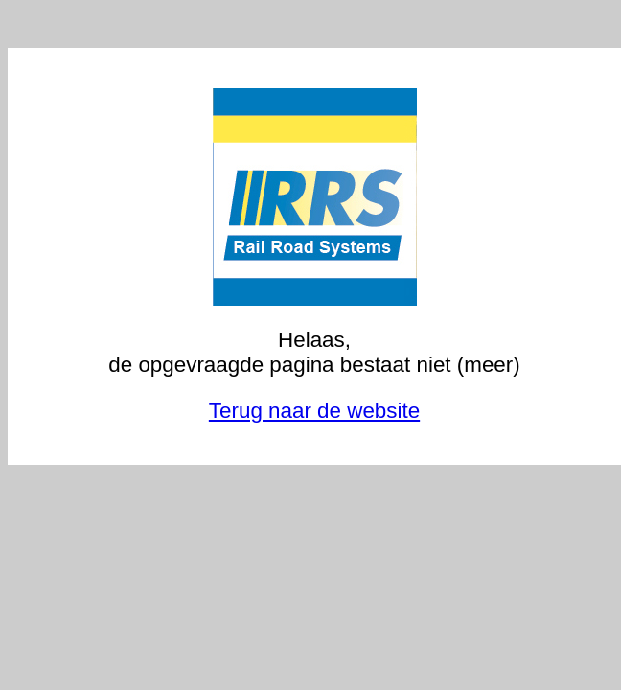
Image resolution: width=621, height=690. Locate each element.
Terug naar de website (314, 411)
